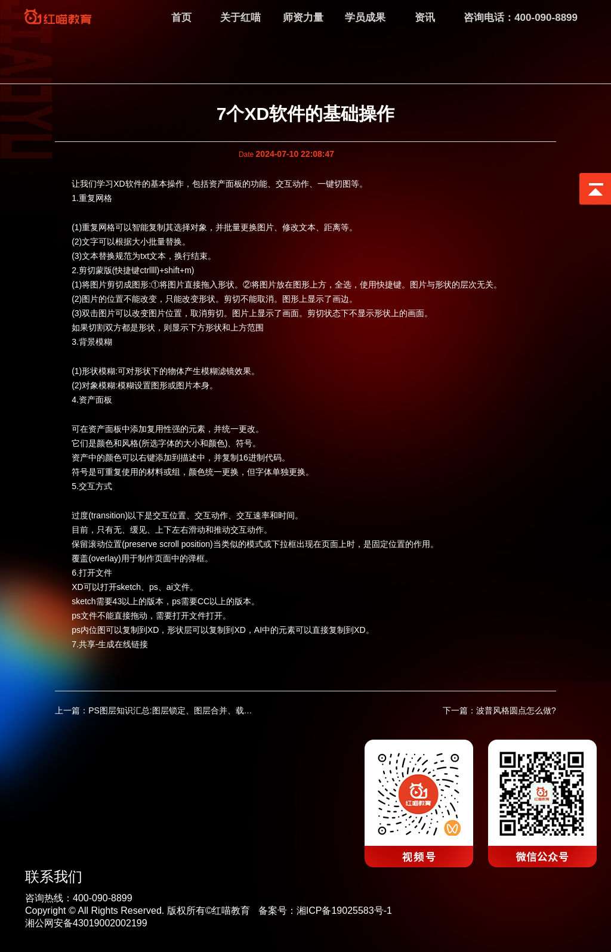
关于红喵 (240, 17)
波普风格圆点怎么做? (516, 710)
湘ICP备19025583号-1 (344, 909)
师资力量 (303, 17)
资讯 (425, 17)
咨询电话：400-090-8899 (521, 17)
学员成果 (365, 17)
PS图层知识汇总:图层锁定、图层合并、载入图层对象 (187, 710)
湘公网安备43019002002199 (86, 921)
